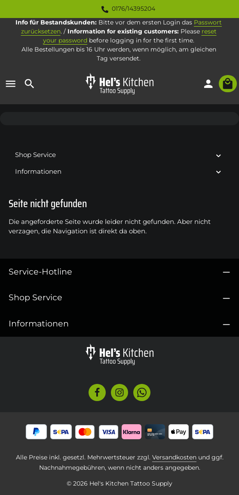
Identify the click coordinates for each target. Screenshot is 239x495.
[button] (218, 155)
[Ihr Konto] (208, 83)
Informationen (39, 323)
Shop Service (35, 297)
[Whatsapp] (141, 392)
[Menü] (10, 83)
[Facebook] (97, 392)
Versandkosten (174, 457)
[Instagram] (119, 392)
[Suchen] (29, 83)
